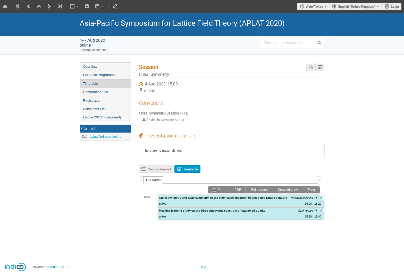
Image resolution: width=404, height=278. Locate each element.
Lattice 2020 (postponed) (102, 117)
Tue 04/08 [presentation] (153, 180)
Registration (92, 100)
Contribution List (95, 92)
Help (202, 267)
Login (395, 6)
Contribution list (159, 169)
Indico (54, 267)
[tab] (153, 180)
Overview (90, 66)
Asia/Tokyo (314, 6)
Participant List (94, 109)
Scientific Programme (99, 75)
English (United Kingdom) (356, 6)
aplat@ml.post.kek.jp (105, 136)
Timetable (90, 83)
